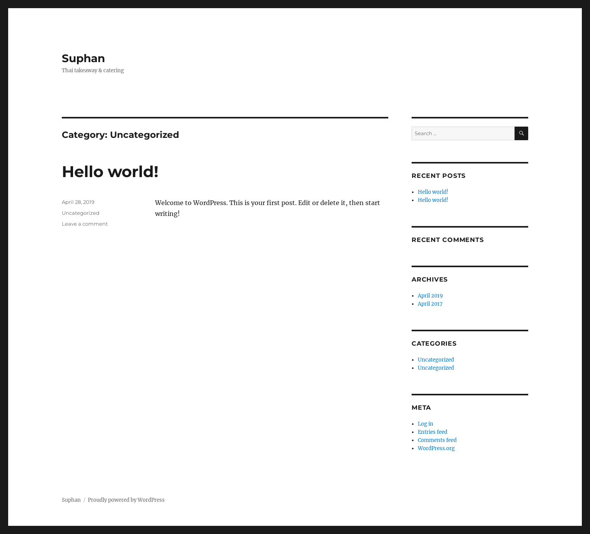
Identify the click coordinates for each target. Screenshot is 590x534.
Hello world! (110, 171)
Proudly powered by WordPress (126, 500)
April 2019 (430, 295)
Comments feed (437, 440)
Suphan (83, 58)
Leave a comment (85, 224)
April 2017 (430, 304)
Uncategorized (80, 213)
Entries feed (432, 432)
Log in (425, 424)
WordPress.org (436, 448)
